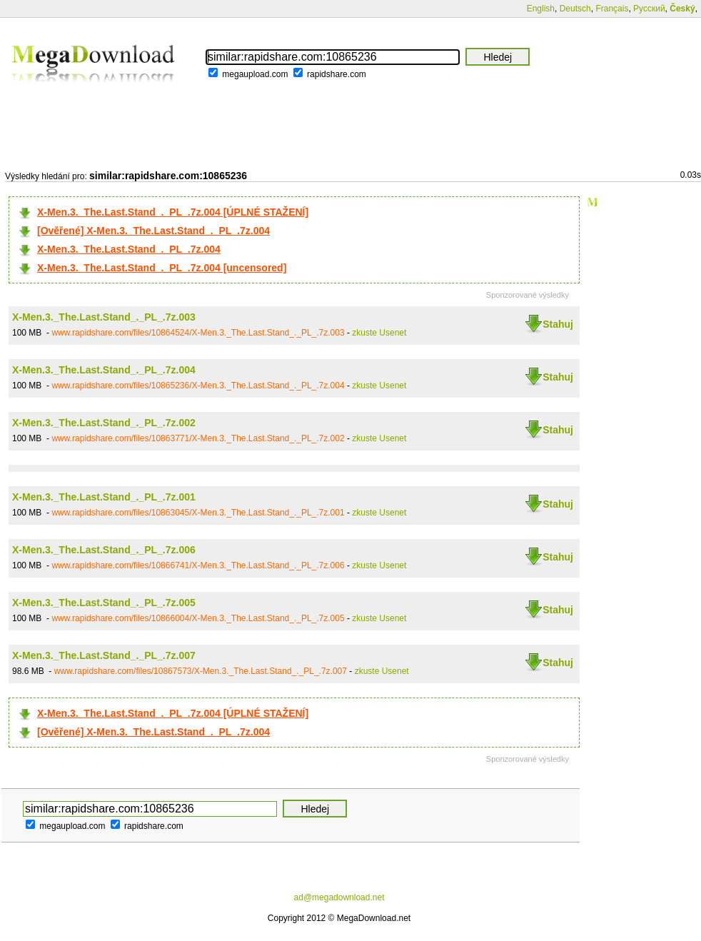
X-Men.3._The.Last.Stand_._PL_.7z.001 (104, 497)
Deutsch (575, 9)
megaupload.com (255, 74)
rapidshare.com (336, 74)
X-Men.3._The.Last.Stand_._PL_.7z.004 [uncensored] (161, 267)
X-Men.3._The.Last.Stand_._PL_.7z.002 (104, 422)
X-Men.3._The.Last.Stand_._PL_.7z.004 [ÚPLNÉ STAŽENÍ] (172, 212)
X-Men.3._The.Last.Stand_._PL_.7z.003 (104, 317)
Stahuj (558, 324)
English (541, 9)
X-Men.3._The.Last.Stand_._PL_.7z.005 (104, 602)
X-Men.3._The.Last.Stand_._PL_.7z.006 (104, 549)
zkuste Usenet (379, 333)
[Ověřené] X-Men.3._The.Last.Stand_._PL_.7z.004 (153, 230)
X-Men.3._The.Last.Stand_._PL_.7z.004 (129, 249)
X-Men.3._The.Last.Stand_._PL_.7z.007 (104, 655)
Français (611, 9)
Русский (649, 9)
